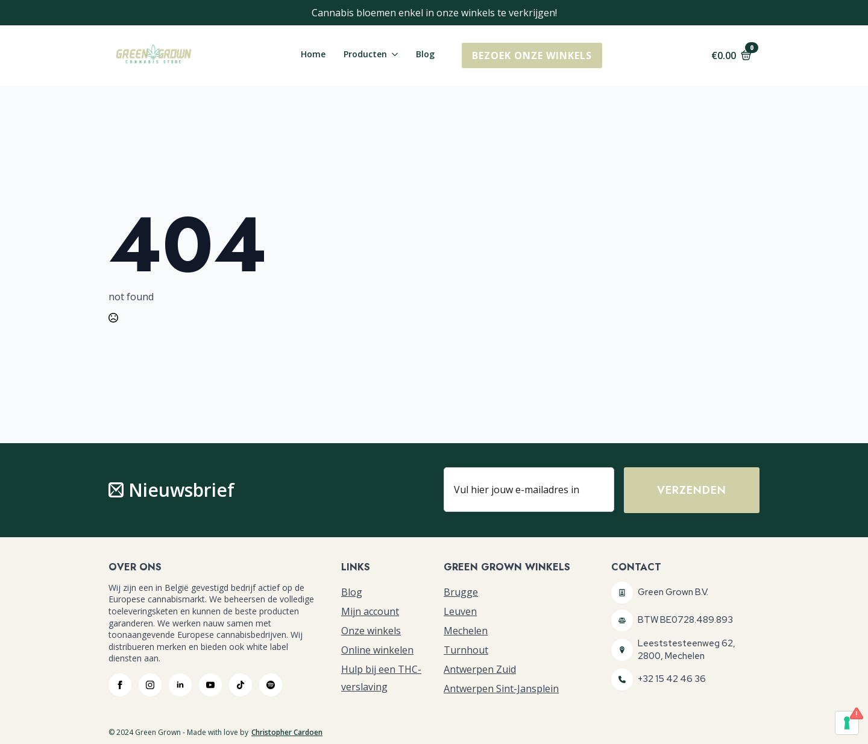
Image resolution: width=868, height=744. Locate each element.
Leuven (460, 611)
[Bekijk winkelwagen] (731, 55)
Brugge (461, 592)
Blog (425, 55)
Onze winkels (371, 630)
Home (313, 55)
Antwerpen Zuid (480, 669)
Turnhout (466, 650)
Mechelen (466, 630)
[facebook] (119, 684)
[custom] (240, 684)
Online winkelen (377, 650)
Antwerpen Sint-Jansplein (501, 688)
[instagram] (150, 684)
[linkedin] (180, 684)
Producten (365, 55)
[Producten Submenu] (392, 55)
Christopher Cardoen (286, 732)
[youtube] (210, 684)
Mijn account (370, 611)
